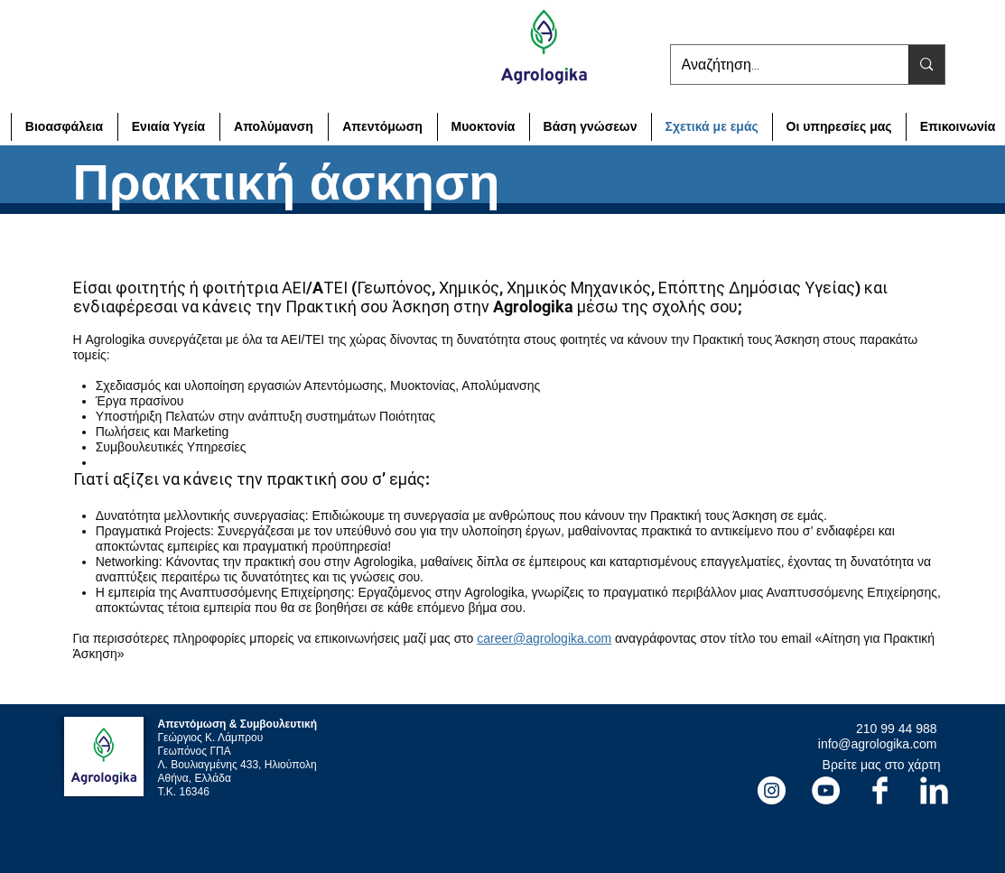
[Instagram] (772, 790)
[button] (839, 127)
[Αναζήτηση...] (776, 64)
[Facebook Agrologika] (880, 790)
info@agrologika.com (877, 744)
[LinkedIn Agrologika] (934, 790)
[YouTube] (826, 790)
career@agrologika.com (544, 638)
